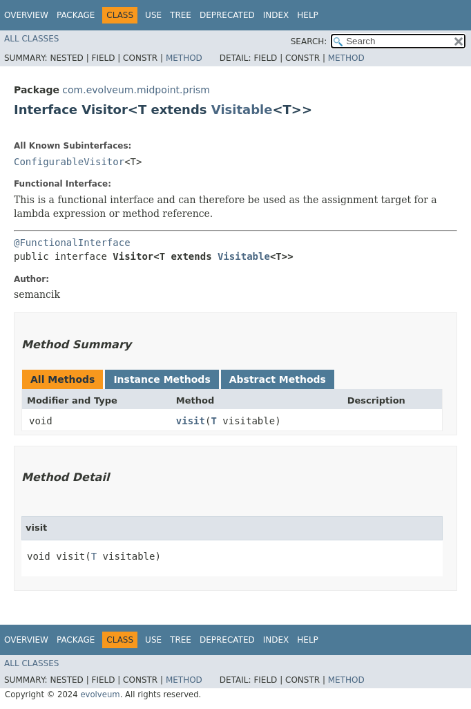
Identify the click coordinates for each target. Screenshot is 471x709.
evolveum (99, 694)
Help (307, 15)
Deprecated (227, 15)
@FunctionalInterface (72, 242)
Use (153, 15)
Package (76, 15)
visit (190, 420)
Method (184, 58)
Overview (26, 15)
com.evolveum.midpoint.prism (136, 89)
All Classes (31, 39)
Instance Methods (161, 379)
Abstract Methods (277, 379)
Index (276, 15)
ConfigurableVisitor (69, 161)
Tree (180, 15)
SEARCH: (309, 41)
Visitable (242, 109)
